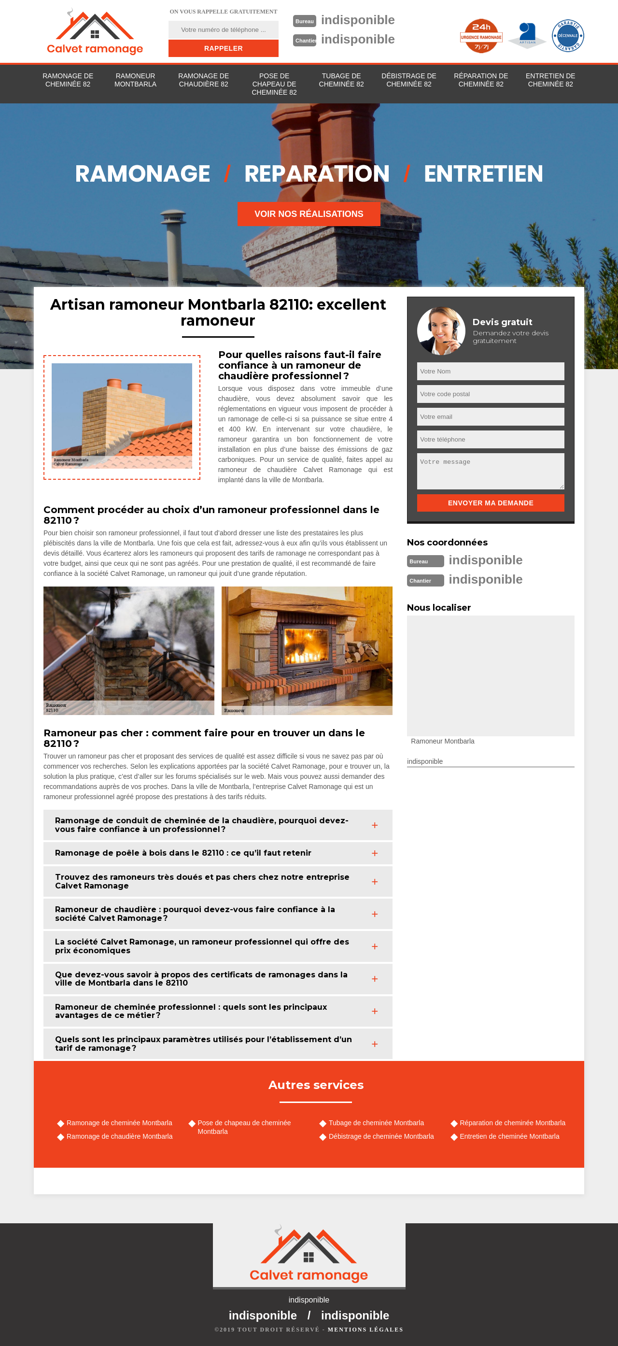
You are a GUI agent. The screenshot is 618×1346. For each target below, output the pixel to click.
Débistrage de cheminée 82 (408, 80)
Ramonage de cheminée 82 (67, 80)
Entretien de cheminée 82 (551, 80)
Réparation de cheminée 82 (481, 80)
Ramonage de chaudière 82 (203, 80)
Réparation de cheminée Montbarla (513, 1123)
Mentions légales (366, 1329)
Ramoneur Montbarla (135, 80)
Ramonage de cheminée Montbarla (119, 1123)
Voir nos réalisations (309, 214)
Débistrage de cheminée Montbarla (381, 1136)
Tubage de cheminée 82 (341, 80)
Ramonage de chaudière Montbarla (119, 1136)
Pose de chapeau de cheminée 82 (274, 84)
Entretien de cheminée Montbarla (510, 1136)
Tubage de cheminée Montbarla (376, 1123)
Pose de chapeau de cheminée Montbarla (244, 1127)
